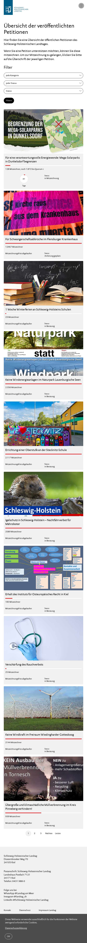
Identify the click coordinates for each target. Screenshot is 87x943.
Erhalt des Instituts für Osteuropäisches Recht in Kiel (37, 594)
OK (8, 936)
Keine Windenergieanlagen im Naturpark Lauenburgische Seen (43, 379)
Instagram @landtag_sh (15, 896)
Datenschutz (24, 910)
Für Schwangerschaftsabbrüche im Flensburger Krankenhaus (41, 239)
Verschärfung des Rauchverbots (24, 664)
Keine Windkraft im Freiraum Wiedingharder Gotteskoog (39, 734)
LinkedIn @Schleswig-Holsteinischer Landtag (26, 899)
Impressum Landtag (47, 910)
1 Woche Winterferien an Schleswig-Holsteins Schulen (38, 309)
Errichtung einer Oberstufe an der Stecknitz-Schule (36, 450)
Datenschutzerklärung (16, 928)
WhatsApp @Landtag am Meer (19, 893)
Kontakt (7, 910)
